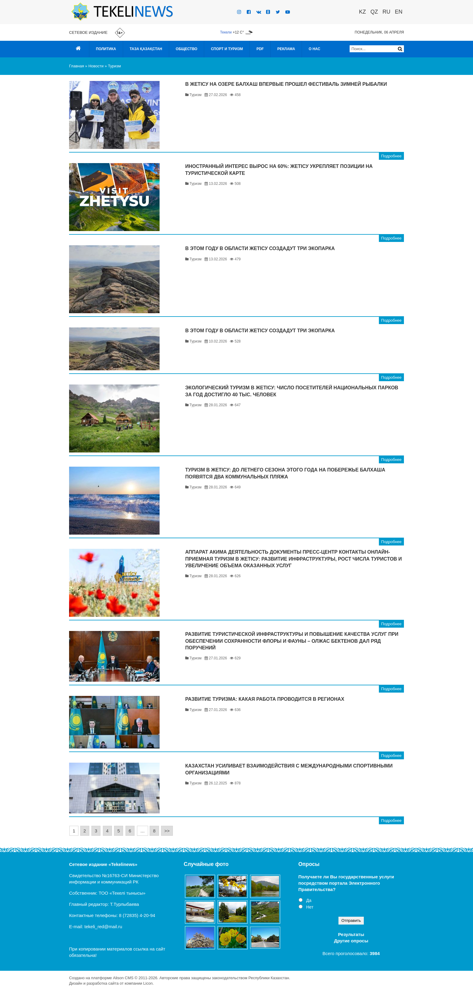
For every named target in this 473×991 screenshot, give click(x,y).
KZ (362, 12)
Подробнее (391, 156)
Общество (187, 49)
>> (167, 830)
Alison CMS (123, 978)
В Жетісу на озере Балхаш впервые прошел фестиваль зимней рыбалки (286, 84)
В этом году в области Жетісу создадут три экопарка (260, 248)
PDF (260, 49)
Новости (95, 66)
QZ (374, 12)
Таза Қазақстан (146, 49)
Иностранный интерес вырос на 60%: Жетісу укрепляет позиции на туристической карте (279, 169)
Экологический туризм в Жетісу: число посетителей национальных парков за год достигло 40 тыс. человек (291, 391)
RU (386, 12)
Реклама (286, 49)
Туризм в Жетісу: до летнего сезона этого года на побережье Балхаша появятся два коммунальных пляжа (285, 473)
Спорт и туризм (227, 49)
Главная (76, 66)
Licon (148, 983)
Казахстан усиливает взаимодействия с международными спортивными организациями (288, 769)
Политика (106, 49)
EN (398, 12)
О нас (314, 49)
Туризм (114, 66)
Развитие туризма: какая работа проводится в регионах (264, 699)
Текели (226, 32)
